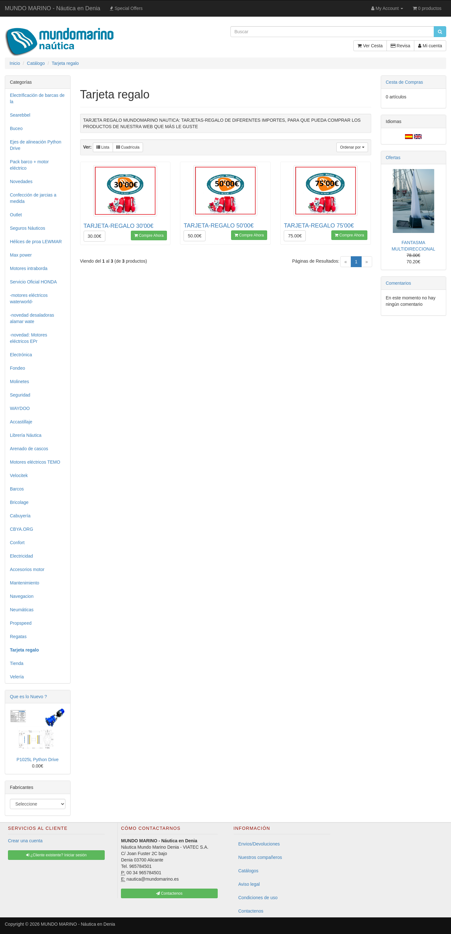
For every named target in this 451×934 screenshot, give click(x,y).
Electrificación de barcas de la (37, 98)
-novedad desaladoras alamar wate (32, 318)
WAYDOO (20, 408)
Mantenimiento (24, 582)
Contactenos (251, 911)
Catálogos (248, 870)
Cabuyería (20, 515)
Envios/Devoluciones (259, 843)
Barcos (17, 488)
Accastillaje (21, 421)
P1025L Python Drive (38, 759)
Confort (17, 542)
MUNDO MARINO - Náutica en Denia (52, 8)
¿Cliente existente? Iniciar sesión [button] (56, 855)
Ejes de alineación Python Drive (35, 145)
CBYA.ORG (21, 529)
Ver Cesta (369, 45)
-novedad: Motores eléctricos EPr (28, 338)
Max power (21, 255)
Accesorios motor (27, 569)
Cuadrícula (127, 147)
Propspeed (21, 623)
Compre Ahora (149, 235)
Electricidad (21, 556)
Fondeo (17, 368)
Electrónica (21, 354)
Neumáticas (22, 609)
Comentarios (398, 283)
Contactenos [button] (169, 893)
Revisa (400, 45)
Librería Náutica (25, 435)
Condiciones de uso (258, 897)
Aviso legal (249, 884)
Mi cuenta (430, 45)
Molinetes (19, 381)
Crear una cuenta (25, 840)
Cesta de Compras (404, 82)
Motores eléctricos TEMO (35, 462)
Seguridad (20, 395)
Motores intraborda (29, 268)
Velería (17, 676)
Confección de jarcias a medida (33, 198)
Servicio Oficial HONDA (33, 281)
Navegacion (22, 596)
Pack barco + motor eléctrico (29, 165)
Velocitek (19, 475)
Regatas (18, 636)
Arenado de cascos (29, 448)
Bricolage (19, 502)
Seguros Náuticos (27, 228)
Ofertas (393, 157)
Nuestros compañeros (260, 857)
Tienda (16, 663)
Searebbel (20, 115)
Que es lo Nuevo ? (28, 696)
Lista (102, 147)
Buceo (16, 128)
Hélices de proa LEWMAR (36, 241)
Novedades (21, 181)
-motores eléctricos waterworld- (29, 298)
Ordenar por (352, 147)
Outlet (16, 214)
